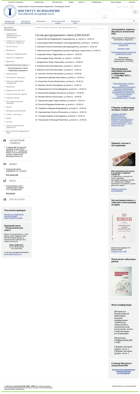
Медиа (71, 2)
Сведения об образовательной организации (13, 35)
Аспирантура (39, 2)
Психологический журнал (16, 94)
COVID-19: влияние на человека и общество (15, 42)
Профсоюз (10, 87)
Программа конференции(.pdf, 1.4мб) (123, 340)
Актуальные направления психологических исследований (123, 371)
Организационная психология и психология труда (123, 53)
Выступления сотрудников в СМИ (17, 132)
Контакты (132, 2)
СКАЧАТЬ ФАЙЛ (16, 218)
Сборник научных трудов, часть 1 (123, 347)
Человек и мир (123, 49)
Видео (13, 164)
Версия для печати (97, 28)
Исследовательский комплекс (14, 102)
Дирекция (10, 61)
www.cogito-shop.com (12, 254)
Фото (12, 181)
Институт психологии (16, 2)
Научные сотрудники (14, 58)
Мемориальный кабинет (16, 111)
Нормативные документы (18, 70)
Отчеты (9, 122)
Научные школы (12, 98)
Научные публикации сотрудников (15, 82)
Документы (10, 50)
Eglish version (122, 7)
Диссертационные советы (68, 27)
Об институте (11, 47)
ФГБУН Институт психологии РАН (124, 386)
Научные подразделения (16, 54)
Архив (8, 118)
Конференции (96, 2)
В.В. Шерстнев (12, 175)
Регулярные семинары (15, 77)
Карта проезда (116, 2)
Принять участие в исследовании (119, 190)
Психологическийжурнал (58, 22)
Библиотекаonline (75, 22)
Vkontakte (132, 7)
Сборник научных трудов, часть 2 (123, 352)
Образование (11, 74)
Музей (8, 107)
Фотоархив (10, 193)
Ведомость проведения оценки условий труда (13, 216)
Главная (38, 27)
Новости (81, 2)
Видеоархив (40, 21)
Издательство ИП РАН (15, 90)
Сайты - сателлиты (14, 114)
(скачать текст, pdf (119, 251)
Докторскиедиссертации (26, 22)
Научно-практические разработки (15, 126)
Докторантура (57, 2)
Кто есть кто (17, 199)
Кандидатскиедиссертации (9, 22)
